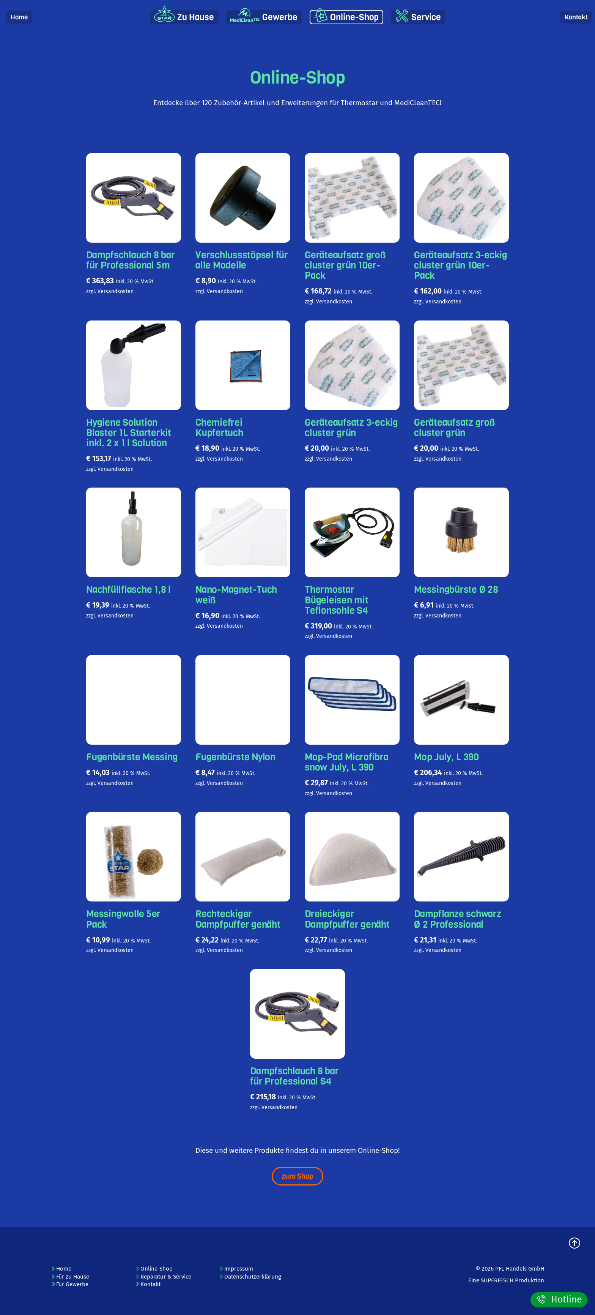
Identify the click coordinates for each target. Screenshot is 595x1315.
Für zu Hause (70, 1276)
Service (426, 17)
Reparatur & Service (163, 1276)
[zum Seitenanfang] (574, 1243)
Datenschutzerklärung (250, 1276)
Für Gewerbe (69, 1284)
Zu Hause (195, 17)
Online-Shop (354, 17)
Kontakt (576, 17)
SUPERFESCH (497, 1280)
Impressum (236, 1268)
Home (19, 17)
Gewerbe (280, 17)
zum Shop (297, 1176)
